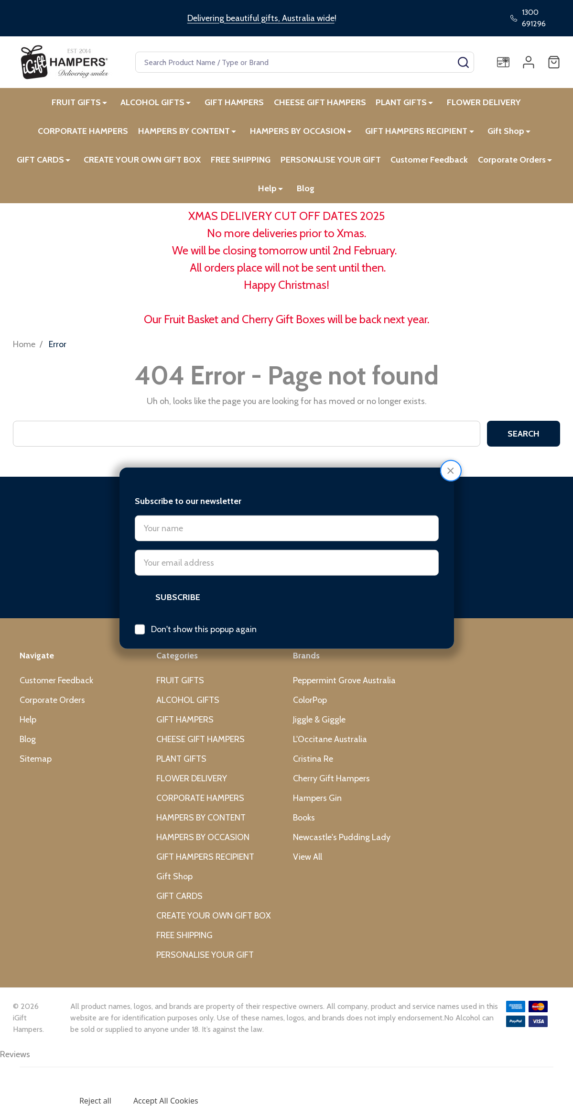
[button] (451, 436)
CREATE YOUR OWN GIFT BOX (141, 163)
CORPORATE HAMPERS (85, 133)
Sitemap (36, 764)
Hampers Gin (317, 803)
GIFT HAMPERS (233, 103)
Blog (305, 193)
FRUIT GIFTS (77, 103)
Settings (42, 1100)
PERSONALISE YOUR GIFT (331, 163)
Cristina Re (313, 764)
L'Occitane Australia (330, 744)
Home (24, 349)
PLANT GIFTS (402, 103)
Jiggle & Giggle (319, 725)
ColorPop (310, 705)
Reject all (95, 1100)
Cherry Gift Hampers (331, 783)
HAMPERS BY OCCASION (299, 133)
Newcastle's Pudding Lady (341, 842)
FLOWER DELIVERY (484, 103)
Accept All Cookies (165, 1100)
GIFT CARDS (40, 163)
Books (304, 823)
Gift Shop (506, 133)
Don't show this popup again (204, 595)
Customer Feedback (430, 163)
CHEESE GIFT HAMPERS (320, 103)
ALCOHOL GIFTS (153, 103)
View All (307, 862)
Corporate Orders (514, 163)
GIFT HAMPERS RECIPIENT (418, 133)
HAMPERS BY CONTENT (187, 133)
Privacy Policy (93, 1079)
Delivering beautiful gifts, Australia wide (261, 18)
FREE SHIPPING (240, 163)
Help (268, 193)
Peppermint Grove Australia (344, 685)
